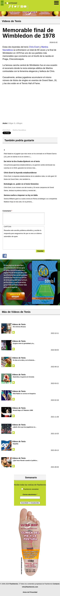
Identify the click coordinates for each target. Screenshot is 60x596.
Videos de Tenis (19, 324)
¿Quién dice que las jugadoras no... (24, 427)
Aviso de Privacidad (30, 592)
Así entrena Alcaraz (19, 326)
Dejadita (15, 443)
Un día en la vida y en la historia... (24, 360)
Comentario (7, 211)
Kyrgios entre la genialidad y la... (24, 343)
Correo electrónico (30, 494)
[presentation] (23, 243)
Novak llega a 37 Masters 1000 (23, 410)
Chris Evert (6, 130)
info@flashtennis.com (30, 587)
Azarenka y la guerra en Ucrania (23, 377)
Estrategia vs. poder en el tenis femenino (21, 184)
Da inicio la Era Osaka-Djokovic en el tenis (22, 161)
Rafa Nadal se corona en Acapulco (24, 393)
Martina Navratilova (19, 130)
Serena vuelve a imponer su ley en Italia (21, 195)
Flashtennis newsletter (31, 489)
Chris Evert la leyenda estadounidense (20, 173)
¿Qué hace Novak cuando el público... (25, 460)
